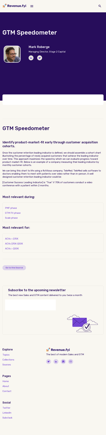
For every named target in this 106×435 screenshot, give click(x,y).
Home (5, 381)
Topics (6, 354)
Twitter (6, 407)
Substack (7, 417)
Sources (6, 364)
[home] (14, 6)
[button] (31, 6)
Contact (6, 391)
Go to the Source (14, 267)
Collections (8, 359)
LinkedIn (6, 412)
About (5, 386)
